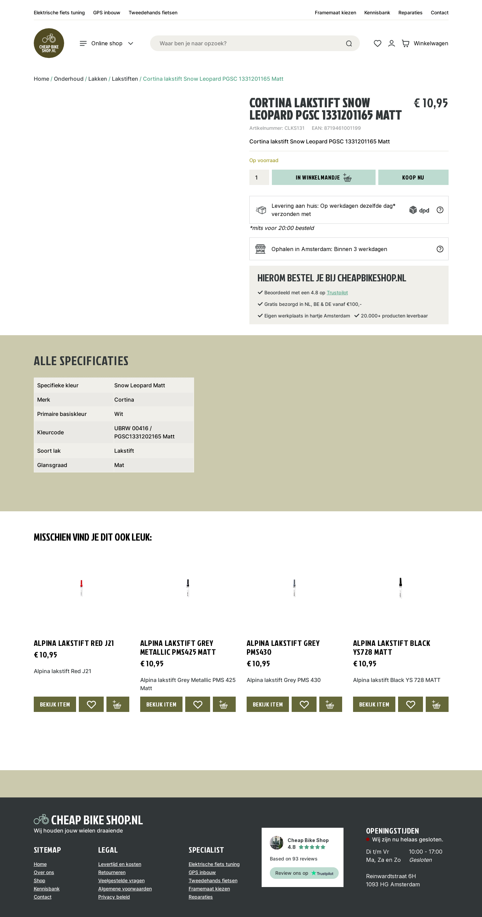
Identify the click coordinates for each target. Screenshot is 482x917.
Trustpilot (337, 292)
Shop (39, 880)
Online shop (107, 43)
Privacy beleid (114, 897)
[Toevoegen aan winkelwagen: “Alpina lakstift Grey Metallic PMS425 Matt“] (224, 704)
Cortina (124, 399)
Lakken (97, 78)
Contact (440, 12)
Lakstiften (125, 78)
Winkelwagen (424, 43)
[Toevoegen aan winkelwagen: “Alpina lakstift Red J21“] (117, 704)
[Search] (349, 43)
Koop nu (413, 177)
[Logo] (49, 43)
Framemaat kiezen (335, 12)
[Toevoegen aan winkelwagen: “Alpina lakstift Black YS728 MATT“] (437, 704)
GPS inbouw (106, 12)
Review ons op (304, 873)
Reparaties (410, 12)
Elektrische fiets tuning (59, 12)
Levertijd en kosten (119, 864)
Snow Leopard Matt (139, 385)
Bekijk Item (55, 704)
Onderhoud (69, 78)
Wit (118, 413)
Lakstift (124, 450)
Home (41, 78)
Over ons (44, 872)
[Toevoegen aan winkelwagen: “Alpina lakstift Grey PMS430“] (330, 704)
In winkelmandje (324, 177)
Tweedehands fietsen (153, 12)
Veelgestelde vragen (121, 880)
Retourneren (112, 872)
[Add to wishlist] (91, 704)
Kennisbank (377, 12)
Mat (119, 465)
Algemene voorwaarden (125, 888)
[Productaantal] (259, 177)
